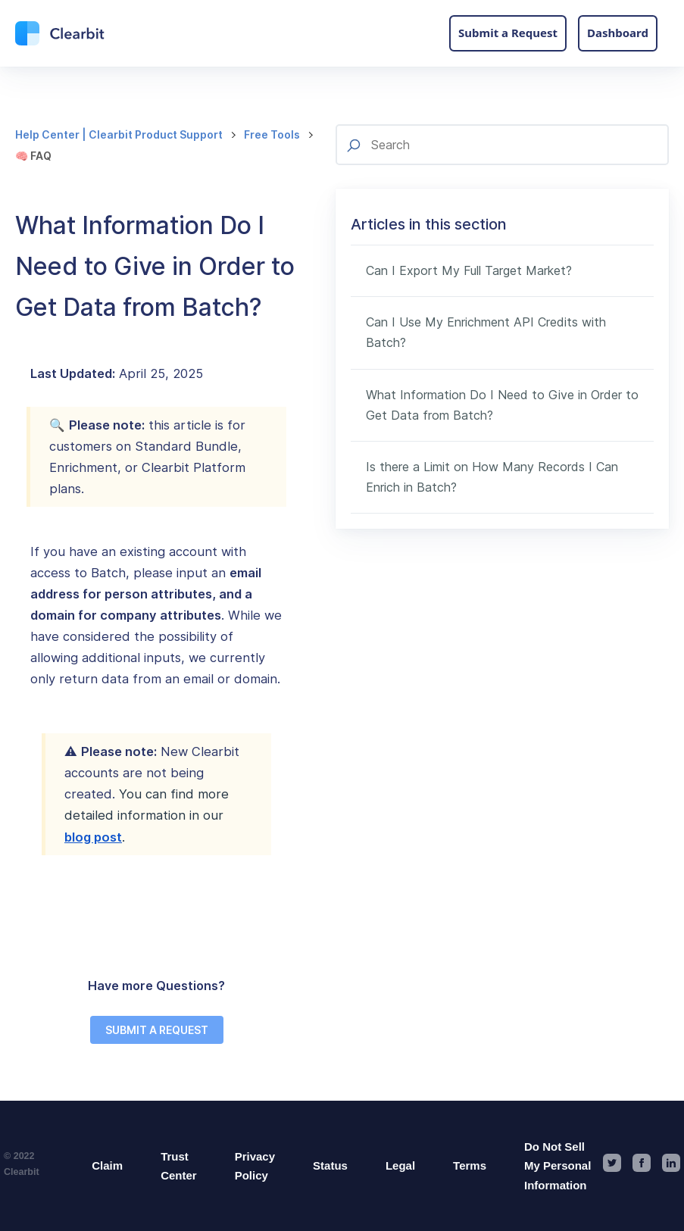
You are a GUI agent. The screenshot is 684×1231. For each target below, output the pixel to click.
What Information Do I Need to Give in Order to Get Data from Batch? (502, 405)
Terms (469, 1165)
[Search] (502, 144)
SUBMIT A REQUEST (156, 1029)
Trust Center (179, 1166)
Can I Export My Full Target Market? (469, 270)
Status (330, 1165)
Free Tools (272, 134)
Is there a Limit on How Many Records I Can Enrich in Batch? (492, 477)
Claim (107, 1165)
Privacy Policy (255, 1166)
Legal (400, 1165)
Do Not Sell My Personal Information (557, 1166)
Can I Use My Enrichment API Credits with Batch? (486, 332)
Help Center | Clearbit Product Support (119, 134)
